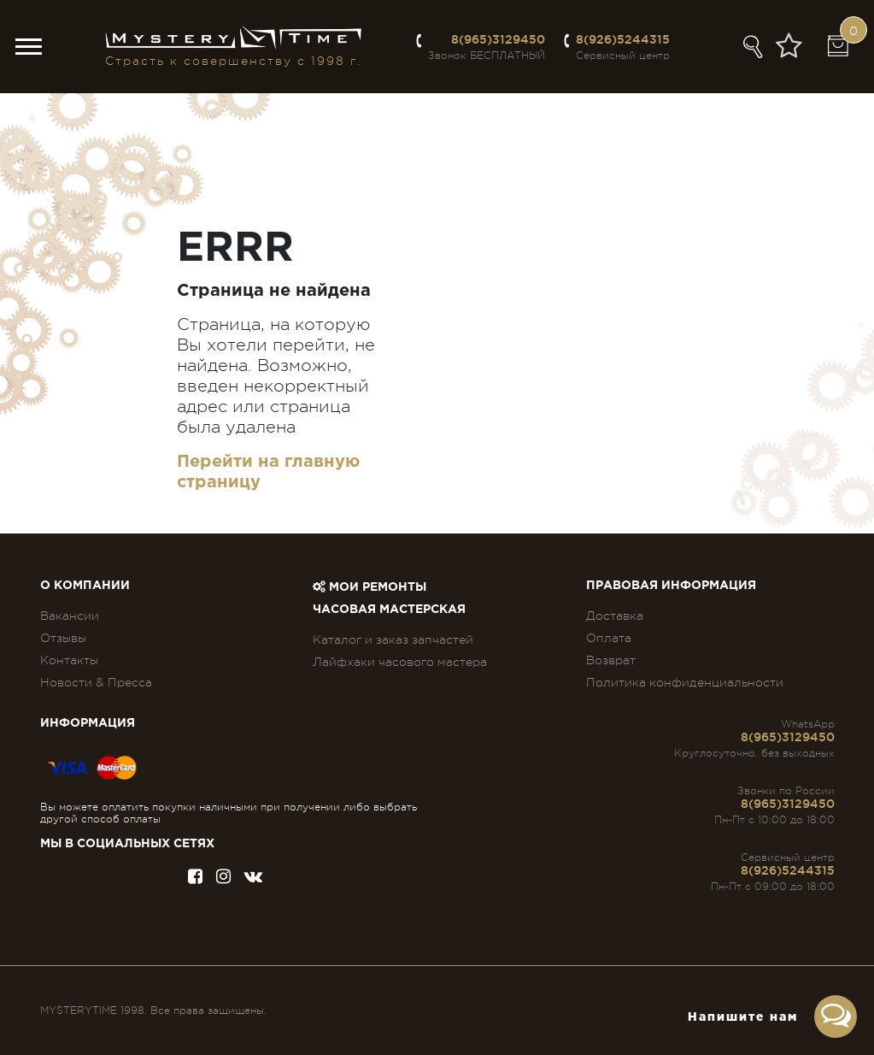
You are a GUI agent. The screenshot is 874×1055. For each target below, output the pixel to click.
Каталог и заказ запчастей (393, 639)
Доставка (614, 615)
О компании (85, 586)
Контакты (69, 660)
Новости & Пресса (96, 682)
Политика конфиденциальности (684, 682)
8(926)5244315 (623, 39)
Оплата (608, 638)
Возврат (611, 660)
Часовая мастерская (389, 609)
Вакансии (69, 615)
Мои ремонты (369, 587)
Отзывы (63, 638)
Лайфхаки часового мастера (400, 662)
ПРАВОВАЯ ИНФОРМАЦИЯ (671, 586)
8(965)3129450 (498, 39)
